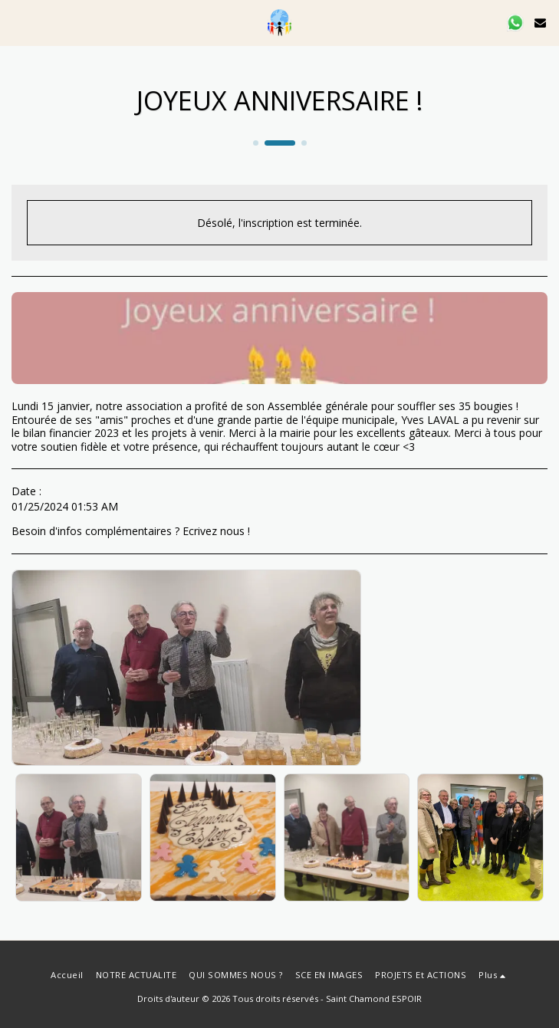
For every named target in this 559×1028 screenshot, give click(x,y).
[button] (17, 22)
